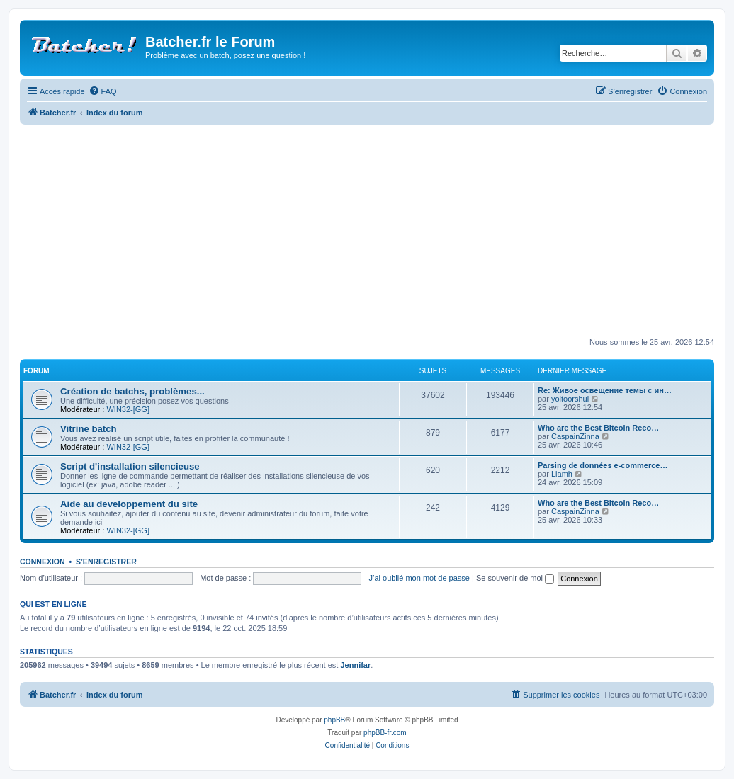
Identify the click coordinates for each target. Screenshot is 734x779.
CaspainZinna (575, 436)
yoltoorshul (570, 398)
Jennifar (355, 665)
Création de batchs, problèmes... (132, 391)
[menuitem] (103, 91)
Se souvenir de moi (515, 578)
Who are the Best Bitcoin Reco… (598, 427)
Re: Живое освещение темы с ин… (605, 390)
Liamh (561, 474)
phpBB (334, 720)
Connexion (42, 561)
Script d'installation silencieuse (130, 466)
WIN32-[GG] (127, 409)
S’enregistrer (106, 561)
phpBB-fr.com (385, 733)
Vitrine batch (88, 428)
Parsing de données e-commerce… (602, 465)
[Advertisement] (377, 231)
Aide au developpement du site (129, 504)
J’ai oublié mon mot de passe (418, 578)
